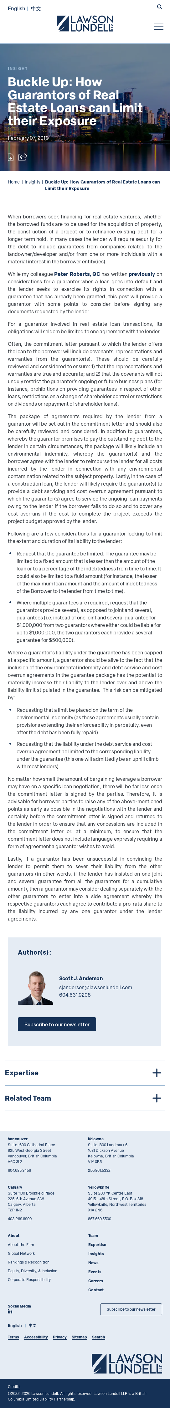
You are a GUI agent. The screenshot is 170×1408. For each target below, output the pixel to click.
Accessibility (36, 1337)
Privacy (60, 1337)
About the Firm (21, 1244)
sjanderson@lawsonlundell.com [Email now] (95, 987)
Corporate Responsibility (29, 1279)
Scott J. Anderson (81, 978)
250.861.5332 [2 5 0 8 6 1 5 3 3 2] (99, 1170)
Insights (32, 182)
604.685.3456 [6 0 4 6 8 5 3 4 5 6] (19, 1170)
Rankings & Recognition (28, 1261)
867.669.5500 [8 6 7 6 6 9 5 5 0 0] (99, 1218)
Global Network (21, 1253)
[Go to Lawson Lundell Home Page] (85, 23)
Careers (95, 1280)
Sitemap (79, 1337)
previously (142, 273)
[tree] (85, 1085)
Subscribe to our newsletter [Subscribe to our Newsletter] (131, 1309)
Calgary (15, 1187)
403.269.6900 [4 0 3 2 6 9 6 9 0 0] (20, 1218)
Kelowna (96, 1139)
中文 (36, 8)
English (16, 8)
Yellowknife (98, 1187)
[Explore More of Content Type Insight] (18, 68)
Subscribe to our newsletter (57, 1024)
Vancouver (18, 1139)
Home (14, 182)
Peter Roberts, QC (77, 273)
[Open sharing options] (22, 157)
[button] (159, 7)
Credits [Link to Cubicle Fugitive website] (14, 1386)
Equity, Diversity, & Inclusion (32, 1270)
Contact (96, 1290)
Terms (13, 1337)
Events (94, 1271)
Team (93, 1235)
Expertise (97, 1244)
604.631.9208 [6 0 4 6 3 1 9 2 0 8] (75, 994)
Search (98, 1337)
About (13, 1235)
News (93, 1262)
